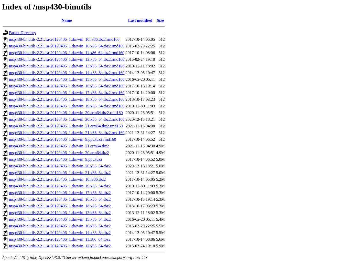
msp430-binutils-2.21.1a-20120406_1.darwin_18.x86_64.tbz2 (60, 206)
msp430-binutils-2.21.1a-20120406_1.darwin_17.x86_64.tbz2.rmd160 (67, 92)
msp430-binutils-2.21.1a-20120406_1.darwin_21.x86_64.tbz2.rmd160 (67, 132)
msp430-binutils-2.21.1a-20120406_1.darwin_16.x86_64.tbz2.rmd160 (67, 86)
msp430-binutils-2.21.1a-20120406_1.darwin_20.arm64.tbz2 (59, 152)
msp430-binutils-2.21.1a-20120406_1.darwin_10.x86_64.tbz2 (60, 226)
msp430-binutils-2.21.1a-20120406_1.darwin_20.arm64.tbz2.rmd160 (66, 112)
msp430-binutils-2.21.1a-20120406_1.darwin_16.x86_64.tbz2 (60, 199)
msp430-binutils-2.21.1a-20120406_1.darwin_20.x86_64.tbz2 (60, 166)
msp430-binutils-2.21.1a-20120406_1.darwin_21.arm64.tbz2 (59, 146)
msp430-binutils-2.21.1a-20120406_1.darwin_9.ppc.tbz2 (55, 159)
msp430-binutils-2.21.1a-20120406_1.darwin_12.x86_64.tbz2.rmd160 (67, 59)
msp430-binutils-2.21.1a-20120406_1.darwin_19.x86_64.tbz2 (60, 186)
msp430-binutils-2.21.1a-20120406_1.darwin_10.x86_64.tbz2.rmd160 (67, 46)
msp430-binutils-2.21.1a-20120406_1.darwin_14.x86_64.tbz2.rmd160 (67, 72)
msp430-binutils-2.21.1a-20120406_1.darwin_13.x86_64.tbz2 (60, 212)
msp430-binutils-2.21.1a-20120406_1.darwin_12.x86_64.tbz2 (60, 246)
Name (67, 20)
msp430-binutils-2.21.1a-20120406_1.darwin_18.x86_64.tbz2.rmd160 (67, 99)
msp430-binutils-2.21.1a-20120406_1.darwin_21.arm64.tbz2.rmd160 (66, 126)
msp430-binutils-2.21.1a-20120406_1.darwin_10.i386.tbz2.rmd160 (64, 39)
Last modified (140, 20)
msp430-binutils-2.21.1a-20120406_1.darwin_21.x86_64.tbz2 (60, 172)
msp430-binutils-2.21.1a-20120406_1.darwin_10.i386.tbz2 (57, 179)
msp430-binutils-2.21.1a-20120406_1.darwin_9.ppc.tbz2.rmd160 (62, 139)
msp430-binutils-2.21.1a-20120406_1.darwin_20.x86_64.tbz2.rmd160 (67, 119)
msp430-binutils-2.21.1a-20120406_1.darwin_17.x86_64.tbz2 (60, 192)
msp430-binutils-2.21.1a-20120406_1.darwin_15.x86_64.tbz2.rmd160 (67, 79)
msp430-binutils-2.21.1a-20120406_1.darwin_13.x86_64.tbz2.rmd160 (67, 66)
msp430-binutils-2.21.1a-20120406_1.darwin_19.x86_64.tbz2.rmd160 (67, 106)
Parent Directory (22, 33)
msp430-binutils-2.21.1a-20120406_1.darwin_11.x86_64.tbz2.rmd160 (66, 53)
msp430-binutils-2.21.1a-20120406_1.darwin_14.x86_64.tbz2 (60, 232)
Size (160, 20)
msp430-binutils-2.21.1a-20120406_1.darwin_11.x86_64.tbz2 (60, 239)
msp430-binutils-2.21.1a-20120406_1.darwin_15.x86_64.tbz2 (60, 219)
